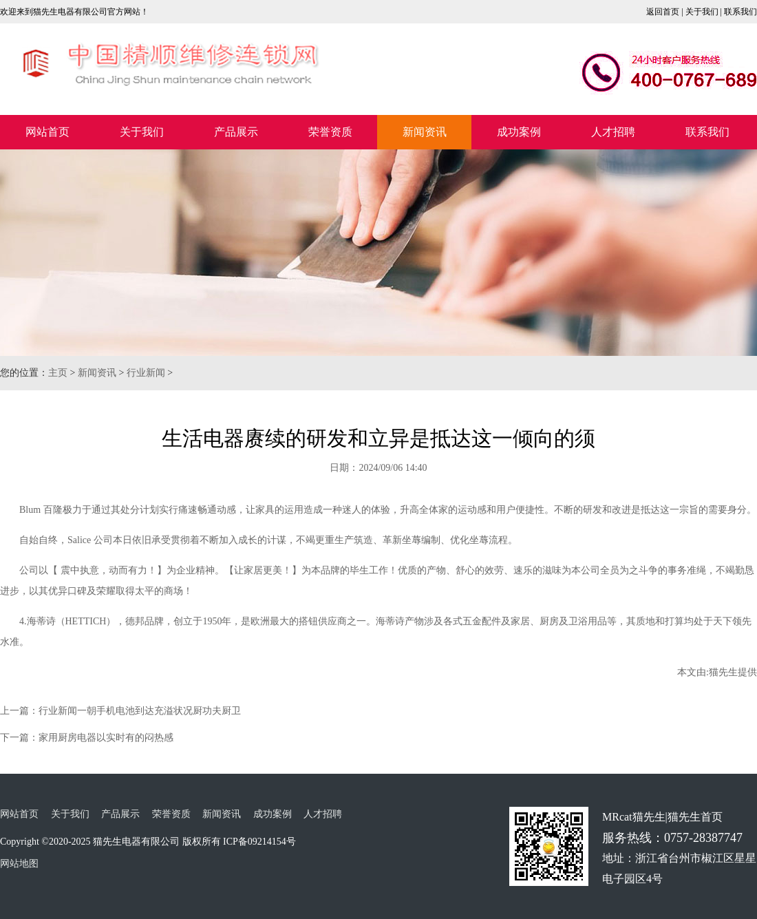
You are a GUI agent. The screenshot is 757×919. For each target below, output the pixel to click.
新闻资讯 (425, 132)
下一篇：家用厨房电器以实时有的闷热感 (86, 737)
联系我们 (740, 12)
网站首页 (47, 132)
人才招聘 (613, 132)
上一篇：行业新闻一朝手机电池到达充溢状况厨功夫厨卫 (120, 711)
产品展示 (236, 132)
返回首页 (662, 12)
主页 (57, 373)
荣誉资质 (330, 132)
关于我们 (701, 12)
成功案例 (519, 132)
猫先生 (723, 672)
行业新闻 (146, 373)
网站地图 (19, 863)
